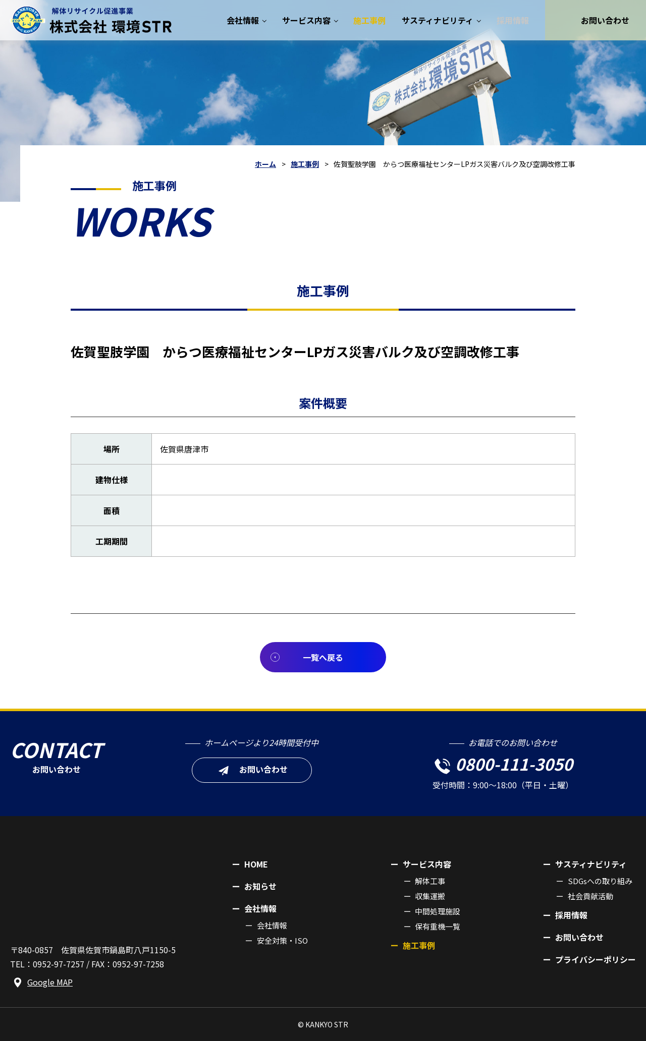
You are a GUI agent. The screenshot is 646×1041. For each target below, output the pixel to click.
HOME (256, 864)
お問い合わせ (579, 937)
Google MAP (50, 982)
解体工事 (430, 881)
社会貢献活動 (590, 896)
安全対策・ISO (282, 940)
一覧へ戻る (323, 657)
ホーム (265, 164)
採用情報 (571, 915)
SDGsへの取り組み (600, 881)
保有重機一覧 (437, 926)
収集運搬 (430, 896)
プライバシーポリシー (595, 959)
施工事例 (305, 164)
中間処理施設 (437, 911)
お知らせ (260, 886)
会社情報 (272, 925)
